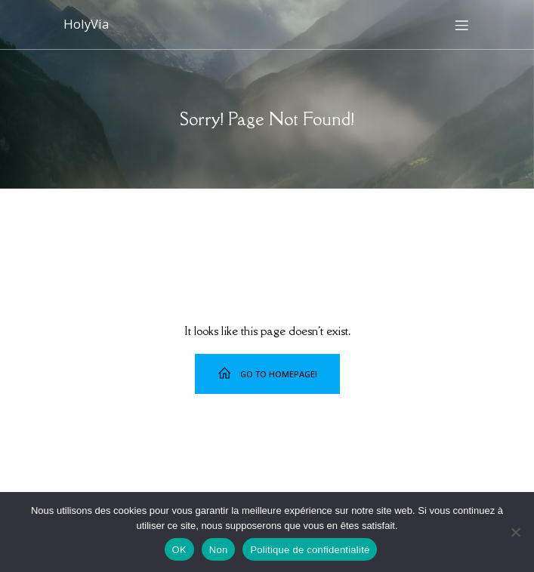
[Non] (515, 532)
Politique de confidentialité (309, 549)
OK (179, 549)
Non (218, 549)
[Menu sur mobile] (462, 25)
